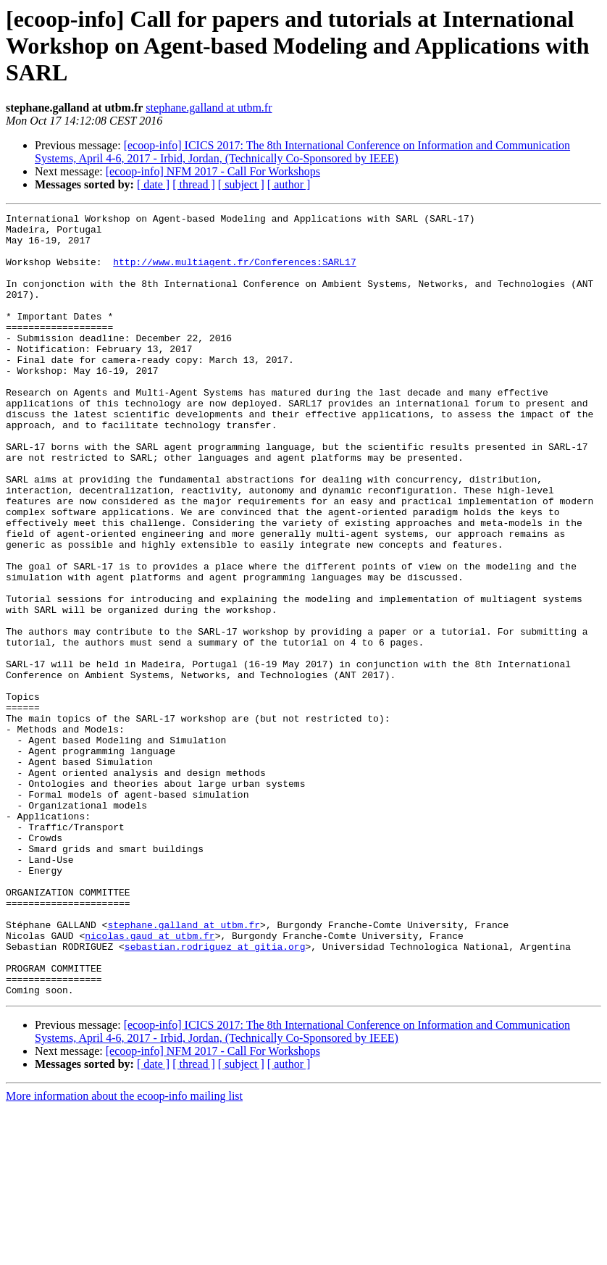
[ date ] (153, 184)
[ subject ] (241, 184)
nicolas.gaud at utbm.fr (149, 1080)
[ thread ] (193, 184)
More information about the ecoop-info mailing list (124, 1252)
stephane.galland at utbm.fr (209, 107)
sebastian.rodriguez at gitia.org (215, 1094)
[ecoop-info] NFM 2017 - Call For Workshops (213, 171)
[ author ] (289, 184)
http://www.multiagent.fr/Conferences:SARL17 (234, 272)
